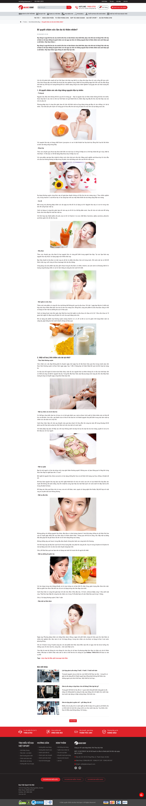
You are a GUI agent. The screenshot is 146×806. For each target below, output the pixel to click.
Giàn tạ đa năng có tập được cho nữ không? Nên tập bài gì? (80, 686)
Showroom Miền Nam (95, 779)
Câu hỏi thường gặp (43, 760)
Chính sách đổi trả (43, 752)
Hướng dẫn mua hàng (44, 747)
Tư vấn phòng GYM (62, 18)
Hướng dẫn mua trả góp (26, 763)
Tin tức (112, 1)
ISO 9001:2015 (39, 1)
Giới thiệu (104, 1)
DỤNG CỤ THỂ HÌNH (53, 14)
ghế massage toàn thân (60, 658)
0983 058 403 (57, 733)
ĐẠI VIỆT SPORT (92, 18)
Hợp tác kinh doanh (62, 758)
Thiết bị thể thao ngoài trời (117, 14)
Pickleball (79, 14)
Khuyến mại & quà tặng (63, 755)
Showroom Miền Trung (72, 779)
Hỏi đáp (118, 1)
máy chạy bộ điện (46, 658)
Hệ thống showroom (25, 1)
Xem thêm (73, 720)
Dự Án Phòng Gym (105, 18)
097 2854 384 (28, 792)
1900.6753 (27, 733)
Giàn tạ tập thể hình (27, 14)
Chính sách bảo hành (44, 758)
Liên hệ (125, 1)
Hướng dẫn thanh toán (44, 750)
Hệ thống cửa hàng (62, 747)
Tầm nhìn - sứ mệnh (25, 753)
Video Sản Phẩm (48, 18)
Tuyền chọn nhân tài (62, 750)
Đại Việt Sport (78, 802)
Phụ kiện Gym (67, 14)
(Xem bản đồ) (22, 794)
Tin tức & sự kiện (61, 752)
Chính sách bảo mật (25, 758)
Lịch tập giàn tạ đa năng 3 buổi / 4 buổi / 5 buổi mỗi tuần (79, 670)
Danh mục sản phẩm (119, 7)
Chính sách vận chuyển (44, 755)
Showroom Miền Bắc (50, 779)
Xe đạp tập (40, 14)
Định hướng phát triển (26, 755)
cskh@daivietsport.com (87, 764)
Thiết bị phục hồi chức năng (95, 14)
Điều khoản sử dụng (25, 761)
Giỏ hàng (103, 7)
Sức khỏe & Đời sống (34, 22)
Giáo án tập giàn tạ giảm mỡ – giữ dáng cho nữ (76, 702)
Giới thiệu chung (24, 750)
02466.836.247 (87, 760)
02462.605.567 (107, 760)
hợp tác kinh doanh (77, 18)
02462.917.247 (97, 760)
